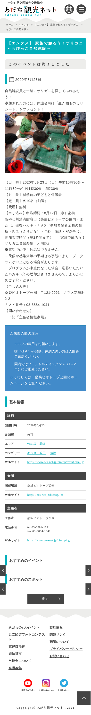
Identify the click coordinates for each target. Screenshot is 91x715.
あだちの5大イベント (24, 627)
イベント (24, 24)
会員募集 (15, 668)
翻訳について (59, 642)
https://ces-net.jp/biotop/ (43, 494)
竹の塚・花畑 (36, 444)
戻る (45, 599)
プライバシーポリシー (66, 649)
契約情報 (56, 627)
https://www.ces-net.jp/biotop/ (47, 540)
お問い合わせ (59, 656)
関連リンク (58, 634)
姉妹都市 (15, 654)
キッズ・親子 (36, 453)
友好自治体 (16, 646)
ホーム (10, 24)
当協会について (20, 661)
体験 (53, 453)
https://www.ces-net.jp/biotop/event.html (54, 462)
